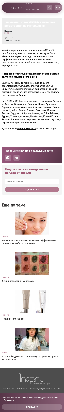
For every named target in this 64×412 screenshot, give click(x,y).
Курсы (29, 3)
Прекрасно (32, 407)
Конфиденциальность (42, 388)
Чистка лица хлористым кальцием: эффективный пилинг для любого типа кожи (29, 242)
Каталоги (33, 22)
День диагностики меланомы (18, 281)
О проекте (8, 388)
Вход (58, 7)
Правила (22, 388)
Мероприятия (32, 9)
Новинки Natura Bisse (13, 318)
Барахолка (31, 16)
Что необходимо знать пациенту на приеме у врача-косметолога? (30, 358)
